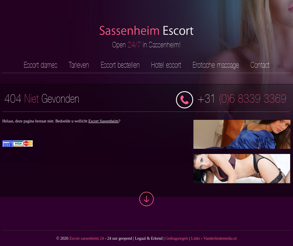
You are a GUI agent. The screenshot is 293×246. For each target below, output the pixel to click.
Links (195, 238)
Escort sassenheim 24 (86, 238)
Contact (259, 64)
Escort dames (40, 64)
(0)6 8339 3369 (231, 99)
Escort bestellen (120, 64)
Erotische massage (216, 64)
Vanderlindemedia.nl (220, 238)
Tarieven (79, 64)
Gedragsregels (176, 238)
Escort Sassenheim (103, 121)
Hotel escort (166, 64)
